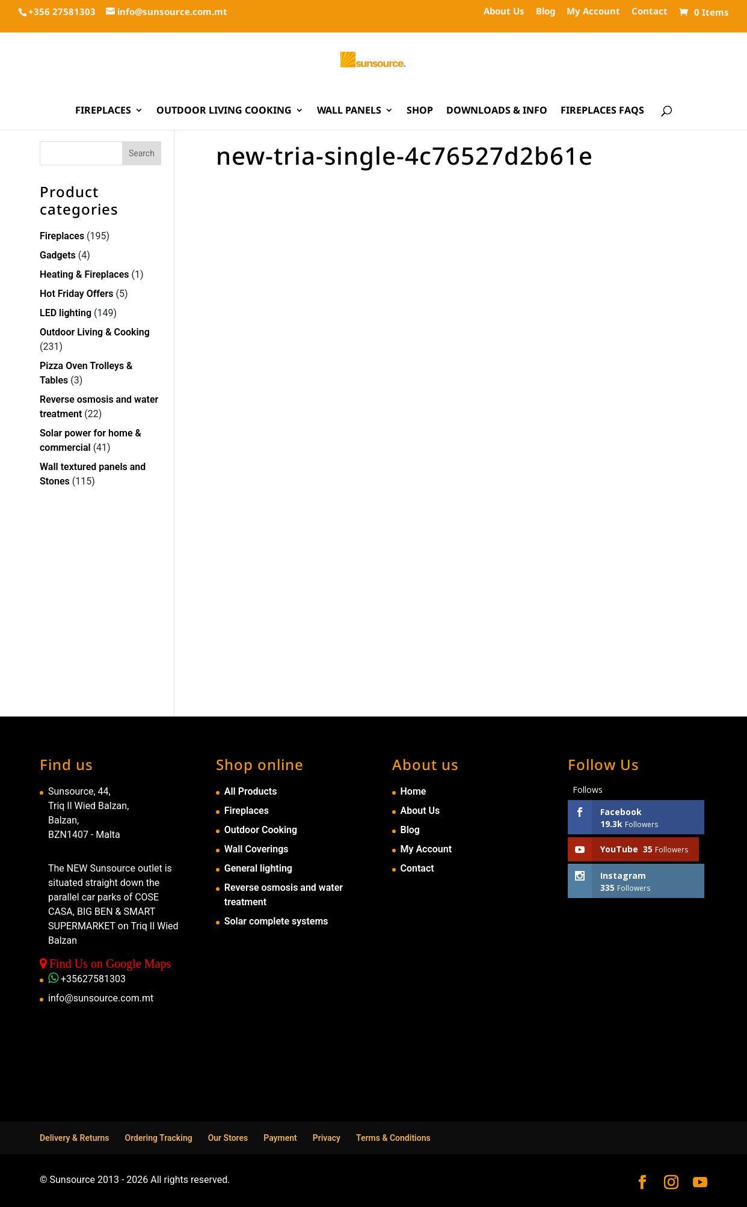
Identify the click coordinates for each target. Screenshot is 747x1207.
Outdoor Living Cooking (224, 111)
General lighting (258, 868)
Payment (280, 1138)
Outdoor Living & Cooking (95, 332)
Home (413, 791)
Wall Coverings (256, 849)
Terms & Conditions (393, 1138)
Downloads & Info (496, 111)
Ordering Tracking (158, 1138)
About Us (504, 12)
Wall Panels (349, 111)
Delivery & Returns (74, 1138)
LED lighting (65, 313)
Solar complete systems (276, 921)
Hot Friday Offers (76, 293)
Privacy (326, 1138)
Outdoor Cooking (260, 830)
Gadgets (58, 255)
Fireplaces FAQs (602, 111)
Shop (420, 111)
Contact (650, 12)
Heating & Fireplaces (84, 274)
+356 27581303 (62, 11)
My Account (593, 12)
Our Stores (228, 1138)
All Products (250, 791)
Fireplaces (103, 111)
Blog (545, 12)
